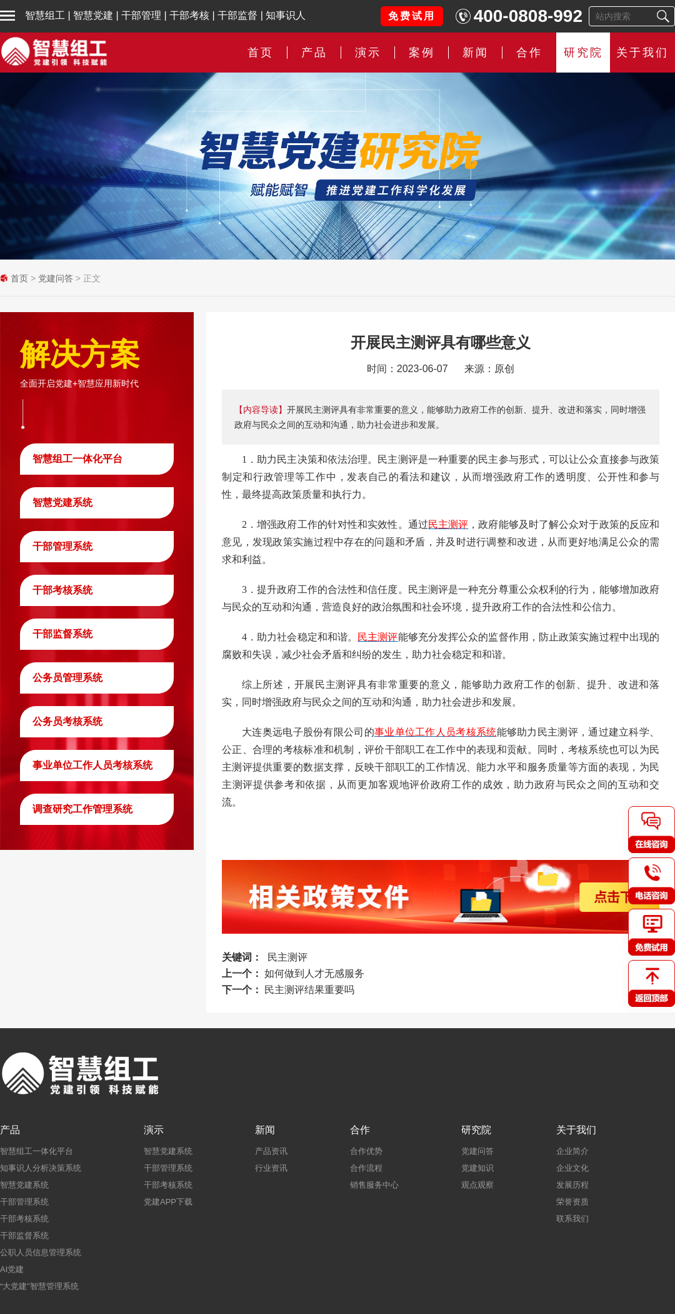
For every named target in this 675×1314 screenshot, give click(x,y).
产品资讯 (271, 1151)
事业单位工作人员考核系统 (92, 765)
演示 (368, 52)
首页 (261, 52)
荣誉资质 (572, 1201)
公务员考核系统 (67, 721)
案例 (422, 52)
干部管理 (141, 15)
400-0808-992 (528, 16)
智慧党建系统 (62, 502)
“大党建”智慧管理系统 (39, 1286)
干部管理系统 (62, 546)
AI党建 (12, 1269)
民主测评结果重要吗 (309, 989)
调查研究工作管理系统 (82, 809)
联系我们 (572, 1218)
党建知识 (477, 1168)
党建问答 (55, 278)
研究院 (583, 52)
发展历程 (572, 1185)
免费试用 (412, 16)
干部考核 (189, 15)
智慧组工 (45, 15)
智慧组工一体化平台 (77, 458)
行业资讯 (271, 1168)
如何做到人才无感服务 (314, 973)
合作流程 (366, 1168)
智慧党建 (93, 15)
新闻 (475, 52)
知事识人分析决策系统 (40, 1168)
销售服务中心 (374, 1185)
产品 (314, 52)
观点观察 (477, 1185)
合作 (529, 52)
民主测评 (288, 957)
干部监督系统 (62, 634)
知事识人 (286, 15)
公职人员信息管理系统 (40, 1252)
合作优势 (366, 1151)
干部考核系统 (62, 590)
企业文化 (572, 1168)
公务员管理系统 (67, 677)
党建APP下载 (168, 1201)
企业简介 (572, 1151)
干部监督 (238, 15)
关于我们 (642, 52)
